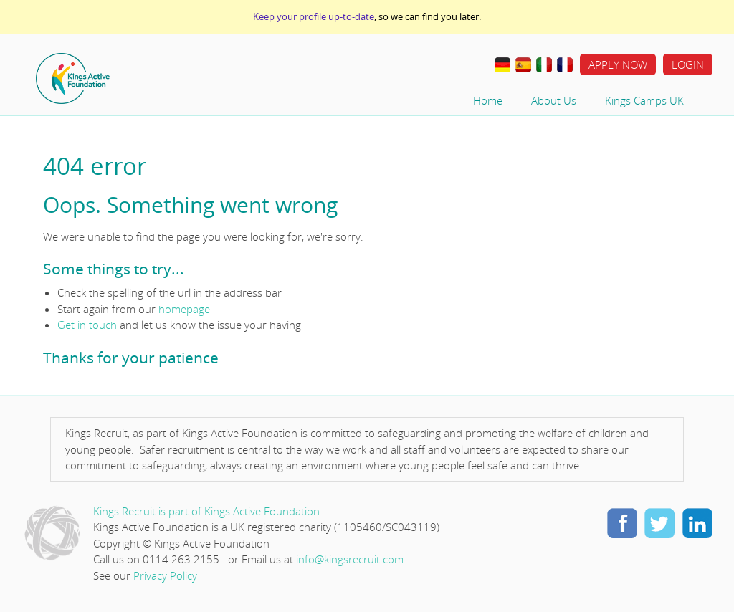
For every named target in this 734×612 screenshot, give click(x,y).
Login (688, 64)
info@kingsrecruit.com (350, 559)
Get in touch (87, 324)
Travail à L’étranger (565, 65)
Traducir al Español (523, 65)
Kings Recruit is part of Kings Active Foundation (206, 511)
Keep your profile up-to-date (313, 16)
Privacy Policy (165, 575)
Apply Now (617, 64)
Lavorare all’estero (544, 65)
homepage (184, 309)
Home (118, 78)
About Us (553, 100)
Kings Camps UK (644, 100)
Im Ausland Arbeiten (502, 65)
